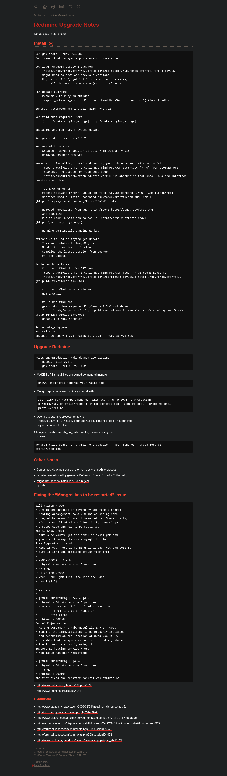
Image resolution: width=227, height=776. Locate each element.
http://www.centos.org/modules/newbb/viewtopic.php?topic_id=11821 (79, 740)
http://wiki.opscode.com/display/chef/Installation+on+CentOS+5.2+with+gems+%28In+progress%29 (98, 723)
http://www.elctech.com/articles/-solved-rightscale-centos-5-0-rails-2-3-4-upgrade (87, 717)
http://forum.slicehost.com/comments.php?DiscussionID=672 (74, 728)
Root (39, 15)
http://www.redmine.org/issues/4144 (59, 690)
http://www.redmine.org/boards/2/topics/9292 (64, 685)
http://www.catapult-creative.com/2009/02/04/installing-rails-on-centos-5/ (81, 706)
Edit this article (41, 762)
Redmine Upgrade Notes (62, 15)
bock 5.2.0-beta (42, 765)
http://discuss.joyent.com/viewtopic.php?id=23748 (67, 712)
